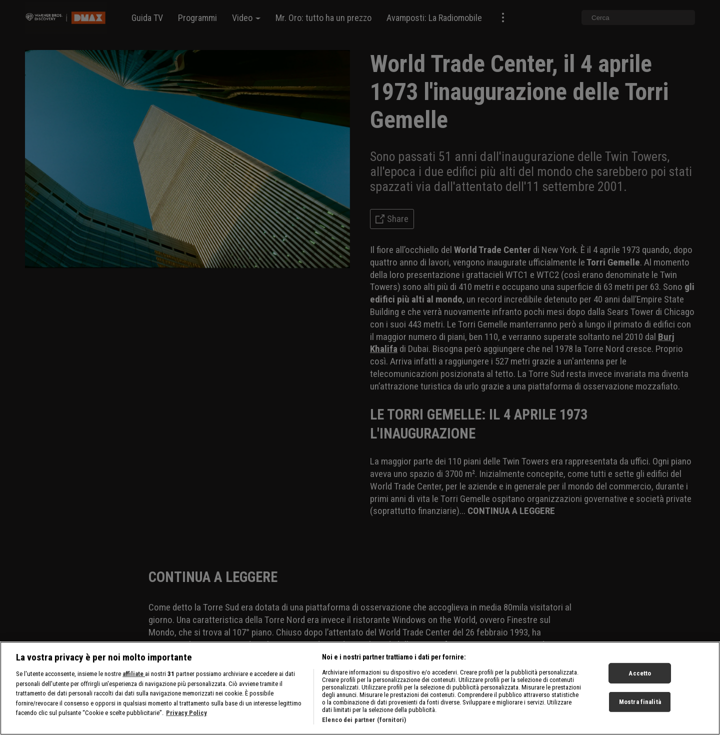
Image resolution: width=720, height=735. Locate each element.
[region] (360, 688)
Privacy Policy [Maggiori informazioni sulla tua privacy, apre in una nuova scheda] (186, 712)
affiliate (133, 674)
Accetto (639, 672)
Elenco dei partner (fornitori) (364, 720)
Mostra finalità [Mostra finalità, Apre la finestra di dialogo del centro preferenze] (640, 702)
